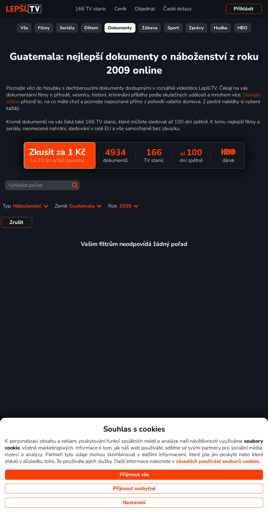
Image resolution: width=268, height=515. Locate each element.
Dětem (91, 28)
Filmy (44, 28)
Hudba (221, 28)
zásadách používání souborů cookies (217, 461)
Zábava (149, 28)
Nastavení (134, 502)
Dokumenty (120, 28)
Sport (173, 28)
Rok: (123, 206)
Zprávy (196, 28)
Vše (24, 28)
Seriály (67, 28)
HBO (242, 28)
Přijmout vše (134, 474)
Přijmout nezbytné (134, 488)
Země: (78, 206)
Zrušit (16, 222)
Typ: (26, 206)
